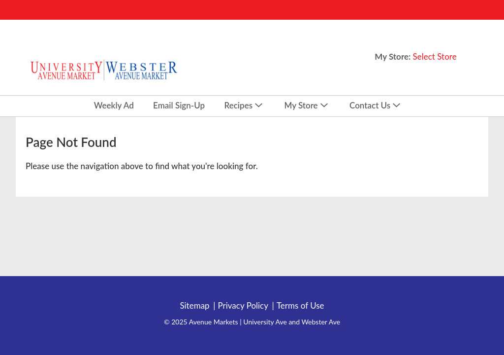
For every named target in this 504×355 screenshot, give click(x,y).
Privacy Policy (243, 306)
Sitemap (194, 306)
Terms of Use (300, 306)
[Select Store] (436, 56)
